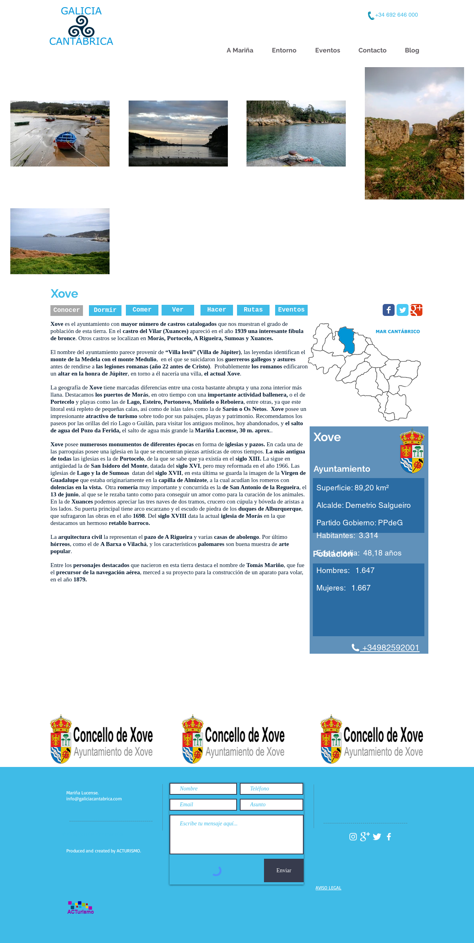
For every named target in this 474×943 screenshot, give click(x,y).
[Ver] (178, 310)
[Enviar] (284, 870)
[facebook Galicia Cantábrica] (389, 837)
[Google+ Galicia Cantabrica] (365, 837)
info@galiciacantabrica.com (94, 799)
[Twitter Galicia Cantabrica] (377, 837)
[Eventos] (291, 310)
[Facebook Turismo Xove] (389, 310)
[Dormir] (105, 310)
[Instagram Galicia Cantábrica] (353, 837)
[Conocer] (66, 310)
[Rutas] (253, 310)
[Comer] (142, 310)
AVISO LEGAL (328, 888)
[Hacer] (216, 310)
